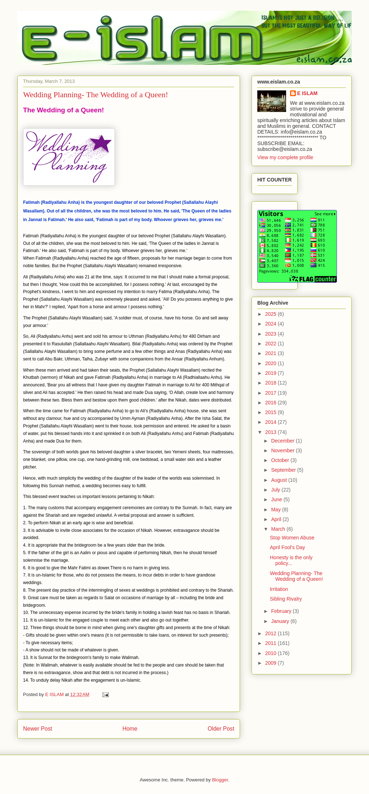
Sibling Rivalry (286, 599)
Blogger (220, 779)
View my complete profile (285, 157)
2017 (271, 393)
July (276, 490)
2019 (271, 373)
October (280, 460)
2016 (271, 402)
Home (130, 729)
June (277, 499)
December (283, 441)
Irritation (279, 589)
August (279, 480)
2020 (271, 363)
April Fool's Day (287, 547)
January (280, 621)
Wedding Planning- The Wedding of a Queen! (296, 576)
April (277, 519)
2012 (271, 633)
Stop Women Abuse (292, 537)
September (284, 470)
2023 (271, 334)
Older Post (221, 729)
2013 (271, 432)
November (283, 450)
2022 (271, 343)
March (278, 529)
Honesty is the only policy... (291, 560)
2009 (271, 663)
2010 (271, 653)
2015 (271, 412)
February (282, 611)
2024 (271, 324)
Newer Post (37, 729)
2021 (271, 353)
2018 (271, 383)
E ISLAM (307, 93)
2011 (271, 643)
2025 (271, 314)
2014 (271, 422)
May (276, 509)
